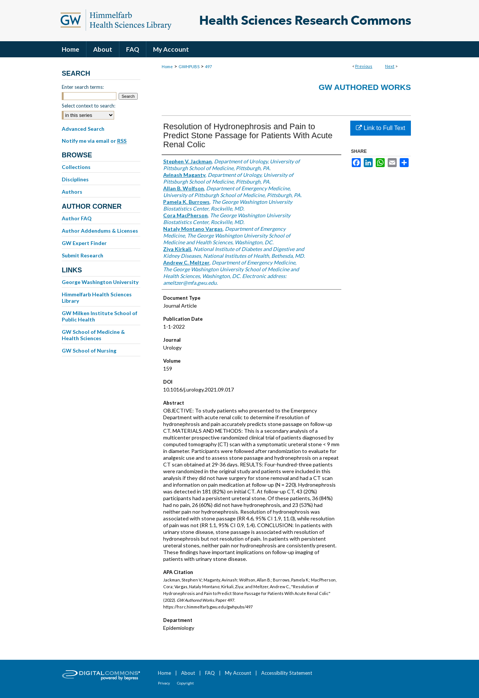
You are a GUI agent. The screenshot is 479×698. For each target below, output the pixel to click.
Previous (363, 66)
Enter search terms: (83, 87)
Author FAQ (77, 218)
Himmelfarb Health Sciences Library (97, 297)
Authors (72, 191)
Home (167, 66)
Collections (76, 167)
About (188, 673)
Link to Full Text (380, 128)
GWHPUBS (189, 66)
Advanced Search (83, 129)
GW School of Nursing (89, 350)
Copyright (185, 683)
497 (208, 66)
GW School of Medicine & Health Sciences (93, 335)
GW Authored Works (364, 87)
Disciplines (75, 179)
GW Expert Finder (84, 243)
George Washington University (100, 282)
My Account (238, 673)
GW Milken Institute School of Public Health (99, 316)
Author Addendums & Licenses (100, 230)
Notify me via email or (94, 141)
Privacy (164, 683)
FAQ (210, 673)
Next (389, 66)
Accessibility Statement (286, 673)
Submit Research (82, 255)
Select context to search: (88, 106)
